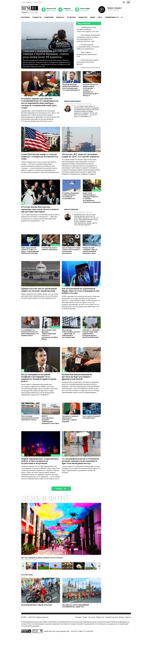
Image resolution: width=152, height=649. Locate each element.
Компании (48, 17)
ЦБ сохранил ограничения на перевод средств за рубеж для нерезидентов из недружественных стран (88, 38)
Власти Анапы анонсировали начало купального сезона (30, 428)
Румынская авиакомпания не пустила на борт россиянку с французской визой (78, 386)
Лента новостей (83, 23)
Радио (85, 631)
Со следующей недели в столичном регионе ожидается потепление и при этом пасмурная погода (80, 473)
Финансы (60, 17)
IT (122, 17)
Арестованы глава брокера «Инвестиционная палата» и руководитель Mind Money (50, 343)
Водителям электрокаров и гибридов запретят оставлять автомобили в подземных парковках (91, 205)
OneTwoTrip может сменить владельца (50, 256)
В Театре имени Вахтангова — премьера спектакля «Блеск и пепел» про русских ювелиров (38, 217)
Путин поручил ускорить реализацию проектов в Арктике (88, 62)
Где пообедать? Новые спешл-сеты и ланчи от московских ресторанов (71, 258)
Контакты (92, 631)
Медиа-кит (100, 631)
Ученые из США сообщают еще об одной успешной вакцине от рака (90, 258)
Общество (82, 17)
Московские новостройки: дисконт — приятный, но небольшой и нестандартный (71, 342)
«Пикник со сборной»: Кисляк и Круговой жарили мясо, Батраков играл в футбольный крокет (91, 342)
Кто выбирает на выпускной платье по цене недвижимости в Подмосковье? (30, 341)
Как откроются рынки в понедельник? (91, 428)
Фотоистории (27, 589)
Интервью (25, 17)
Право (92, 17)
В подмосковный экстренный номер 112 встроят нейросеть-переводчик (88, 47)
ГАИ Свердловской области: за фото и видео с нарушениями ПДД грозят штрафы (30, 258)
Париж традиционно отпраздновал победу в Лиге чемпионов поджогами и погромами (37, 473)
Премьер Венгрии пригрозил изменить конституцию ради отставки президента (71, 87)
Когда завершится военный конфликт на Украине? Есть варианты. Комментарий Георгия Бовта (40, 387)
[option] (61, 543)
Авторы (121, 631)
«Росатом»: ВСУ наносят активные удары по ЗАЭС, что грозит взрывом (81, 161)
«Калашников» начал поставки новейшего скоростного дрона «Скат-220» (88, 29)
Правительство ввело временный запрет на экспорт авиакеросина (40, 297)
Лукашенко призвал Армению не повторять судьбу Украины (70, 429)
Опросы (128, 631)
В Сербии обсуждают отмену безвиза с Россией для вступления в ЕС (70, 203)
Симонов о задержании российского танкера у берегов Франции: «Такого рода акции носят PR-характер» (46, 52)
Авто (100, 17)
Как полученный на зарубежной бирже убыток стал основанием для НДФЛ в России (80, 299)
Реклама (78, 631)
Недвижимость (112, 17)
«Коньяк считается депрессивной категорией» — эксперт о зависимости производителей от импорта (91, 90)
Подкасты (37, 17)
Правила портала (111, 631)
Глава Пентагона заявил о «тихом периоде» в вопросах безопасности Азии (40, 161)
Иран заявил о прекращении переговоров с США (87, 54)
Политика (71, 17)
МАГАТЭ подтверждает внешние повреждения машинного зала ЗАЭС (50, 430)
